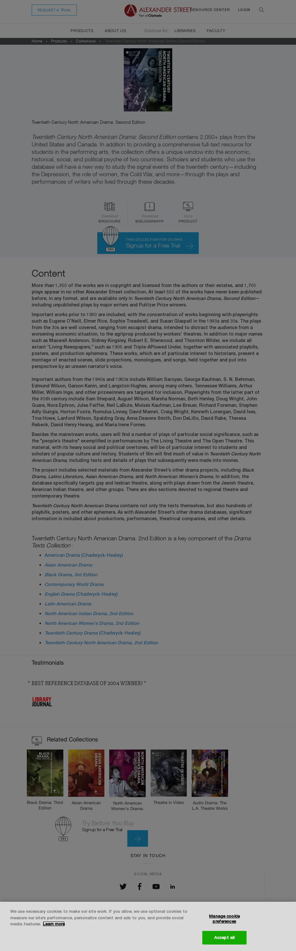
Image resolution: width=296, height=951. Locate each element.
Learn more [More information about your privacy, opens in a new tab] (54, 923)
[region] (148, 926)
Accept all (224, 937)
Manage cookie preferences (224, 918)
